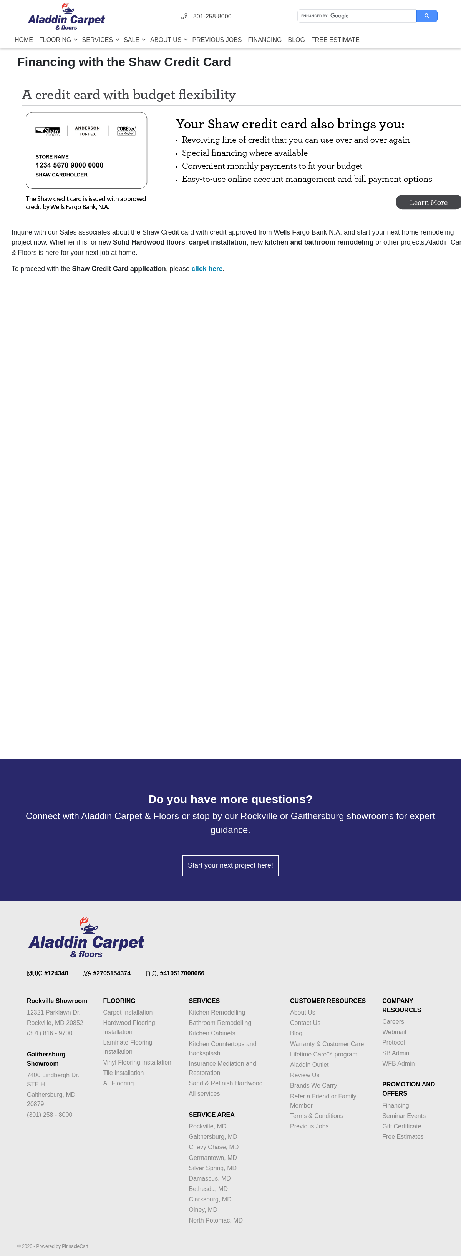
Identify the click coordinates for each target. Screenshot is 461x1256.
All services (204, 1093)
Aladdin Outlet (309, 1064)
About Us (166, 40)
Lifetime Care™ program (323, 1054)
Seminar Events (404, 1116)
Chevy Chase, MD (214, 1147)
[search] (356, 16)
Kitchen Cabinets (212, 1033)
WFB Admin (398, 1063)
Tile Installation (123, 1073)
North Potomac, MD (216, 1220)
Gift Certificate (401, 1126)
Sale (132, 40)
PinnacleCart (75, 1246)
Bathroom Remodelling (220, 1023)
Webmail (394, 1032)
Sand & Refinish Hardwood (226, 1083)
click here (206, 269)
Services (98, 40)
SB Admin (395, 1053)
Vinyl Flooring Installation (137, 1062)
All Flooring (118, 1083)
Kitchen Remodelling (217, 1012)
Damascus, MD (210, 1178)
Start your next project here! (230, 865)
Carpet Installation (128, 1012)
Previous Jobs (217, 40)
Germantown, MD (213, 1158)
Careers (393, 1021)
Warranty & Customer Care (327, 1044)
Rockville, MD (208, 1126)
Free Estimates (403, 1136)
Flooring (56, 40)
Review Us (304, 1075)
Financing (265, 40)
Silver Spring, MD (213, 1168)
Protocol (393, 1042)
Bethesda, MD (208, 1189)
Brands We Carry (313, 1085)
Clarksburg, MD (210, 1199)
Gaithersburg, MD (213, 1136)
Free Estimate (335, 40)
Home (24, 40)
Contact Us (305, 1023)
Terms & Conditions (316, 1116)
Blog (296, 40)
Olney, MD (203, 1209)
